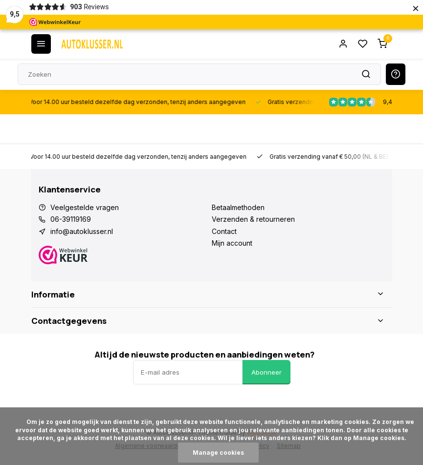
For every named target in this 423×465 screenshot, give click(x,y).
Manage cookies (218, 452)
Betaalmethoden (238, 207)
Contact (224, 231)
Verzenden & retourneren (253, 219)
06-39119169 (70, 219)
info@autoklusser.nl (81, 231)
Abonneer (266, 372)
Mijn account (232, 243)
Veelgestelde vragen (84, 207)
